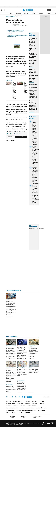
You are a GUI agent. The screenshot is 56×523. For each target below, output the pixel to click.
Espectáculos (30, 408)
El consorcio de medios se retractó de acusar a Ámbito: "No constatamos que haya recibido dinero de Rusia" (33, 59)
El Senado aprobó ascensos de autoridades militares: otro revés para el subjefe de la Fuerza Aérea (33, 106)
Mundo (16, 406)
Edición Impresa (31, 406)
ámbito (7, 16)
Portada (8, 401)
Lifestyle (41, 403)
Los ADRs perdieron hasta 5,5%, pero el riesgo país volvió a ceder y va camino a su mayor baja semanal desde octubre (35, 132)
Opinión (48, 13)
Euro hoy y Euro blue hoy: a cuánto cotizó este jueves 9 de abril (22, 372)
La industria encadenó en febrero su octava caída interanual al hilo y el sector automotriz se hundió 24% (35, 194)
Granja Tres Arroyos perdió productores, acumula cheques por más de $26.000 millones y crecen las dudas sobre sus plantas (11, 308)
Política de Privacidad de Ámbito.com (26, 410)
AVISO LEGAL (41, 410)
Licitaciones (28, 412)
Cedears (42, 228)
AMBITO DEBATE (37, 417)
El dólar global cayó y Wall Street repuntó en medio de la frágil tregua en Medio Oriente (21, 386)
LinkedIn (15, 396)
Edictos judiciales (11, 412)
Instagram (12, 396)
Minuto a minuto (22, 345)
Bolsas (34, 228)
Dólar (11, 13)
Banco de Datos (10, 403)
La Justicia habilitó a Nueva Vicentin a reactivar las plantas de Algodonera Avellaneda (15, 32)
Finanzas (26, 13)
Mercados (20, 403)
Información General (12, 408)
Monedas (31, 228)
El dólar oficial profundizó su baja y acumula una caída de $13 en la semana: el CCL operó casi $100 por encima (35, 155)
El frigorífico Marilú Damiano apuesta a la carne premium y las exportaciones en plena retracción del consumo (16, 90)
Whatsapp (22, 396)
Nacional (8, 406)
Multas (20, 412)
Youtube (19, 396)
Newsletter (46, 396)
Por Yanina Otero (9, 316)
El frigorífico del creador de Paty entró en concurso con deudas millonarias (26, 88)
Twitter (6, 396)
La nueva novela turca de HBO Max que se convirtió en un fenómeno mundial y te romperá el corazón (33, 75)
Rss (45, 408)
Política (33, 13)
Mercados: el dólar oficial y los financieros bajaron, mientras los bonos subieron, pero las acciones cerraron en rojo (22, 353)
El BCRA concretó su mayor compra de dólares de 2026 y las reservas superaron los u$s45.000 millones (11, 376)
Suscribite (21, 136)
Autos (22, 408)
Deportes (22, 406)
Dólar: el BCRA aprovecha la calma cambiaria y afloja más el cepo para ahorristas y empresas (33, 353)
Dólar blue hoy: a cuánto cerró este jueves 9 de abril (34, 371)
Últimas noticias (17, 401)
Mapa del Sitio (10, 410)
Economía (18, 13)
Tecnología (39, 408)
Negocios (41, 13)
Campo (13, 16)
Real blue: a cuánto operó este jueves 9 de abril (11, 389)
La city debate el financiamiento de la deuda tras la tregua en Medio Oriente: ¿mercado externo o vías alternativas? (33, 91)
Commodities (38, 228)
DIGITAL (12, 417)
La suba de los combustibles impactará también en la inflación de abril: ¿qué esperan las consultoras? (36, 175)
